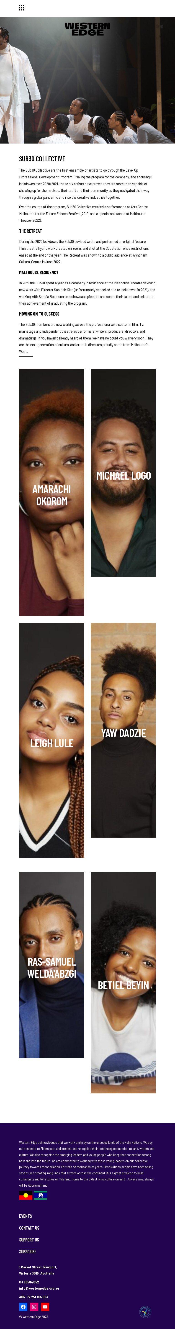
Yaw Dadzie (123, 732)
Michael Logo (123, 475)
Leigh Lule (51, 743)
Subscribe (27, 1251)
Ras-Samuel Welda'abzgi (51, 967)
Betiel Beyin (123, 985)
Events (25, 1216)
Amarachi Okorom (51, 494)
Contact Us (29, 1228)
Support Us (29, 1239)
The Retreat (30, 231)
